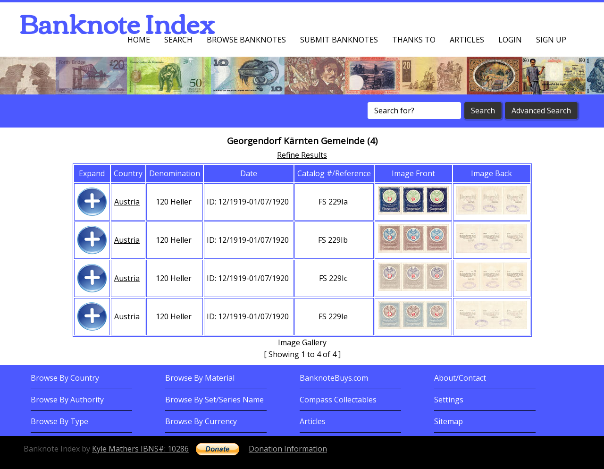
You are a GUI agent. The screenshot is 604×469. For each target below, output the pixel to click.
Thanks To (414, 39)
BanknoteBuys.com (334, 378)
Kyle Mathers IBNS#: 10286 (140, 448)
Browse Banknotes (246, 39)
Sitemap (448, 421)
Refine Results (302, 155)
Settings (448, 399)
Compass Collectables (338, 399)
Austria (127, 201)
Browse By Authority (67, 399)
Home (138, 39)
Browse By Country (65, 378)
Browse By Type (59, 421)
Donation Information (288, 448)
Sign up (551, 39)
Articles (467, 39)
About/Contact (460, 378)
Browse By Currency (201, 421)
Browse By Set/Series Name (214, 399)
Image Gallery (302, 342)
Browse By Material (200, 378)
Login (510, 39)
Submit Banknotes (339, 39)
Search (178, 39)
